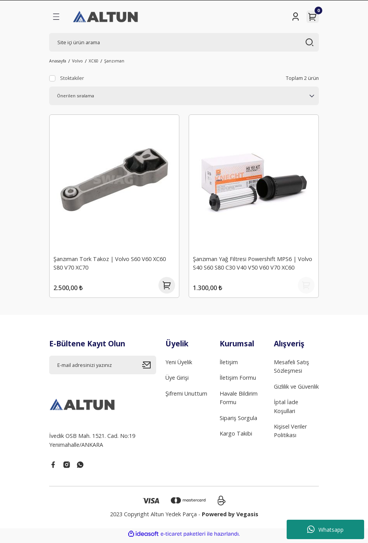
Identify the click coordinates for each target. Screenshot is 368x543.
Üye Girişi (177, 381)
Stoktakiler (72, 78)
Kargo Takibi (236, 437)
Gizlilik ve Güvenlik (296, 390)
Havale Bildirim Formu (239, 401)
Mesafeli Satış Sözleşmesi (291, 370)
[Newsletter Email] (102, 368)
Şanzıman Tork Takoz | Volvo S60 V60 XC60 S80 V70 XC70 (110, 262)
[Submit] (149, 368)
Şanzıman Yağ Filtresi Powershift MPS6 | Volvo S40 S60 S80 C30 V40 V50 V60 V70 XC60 (253, 262)
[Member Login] (295, 16)
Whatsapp (325, 529)
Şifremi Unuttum (186, 397)
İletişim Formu (238, 381)
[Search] (184, 42)
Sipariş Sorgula (238, 421)
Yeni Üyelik (178, 365)
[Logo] (105, 17)
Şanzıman (114, 61)
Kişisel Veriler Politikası (290, 434)
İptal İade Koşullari (286, 410)
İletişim (229, 365)
